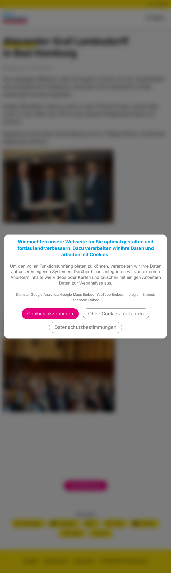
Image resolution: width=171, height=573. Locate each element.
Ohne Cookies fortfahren (116, 313)
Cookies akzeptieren (50, 313)
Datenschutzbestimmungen (85, 327)
